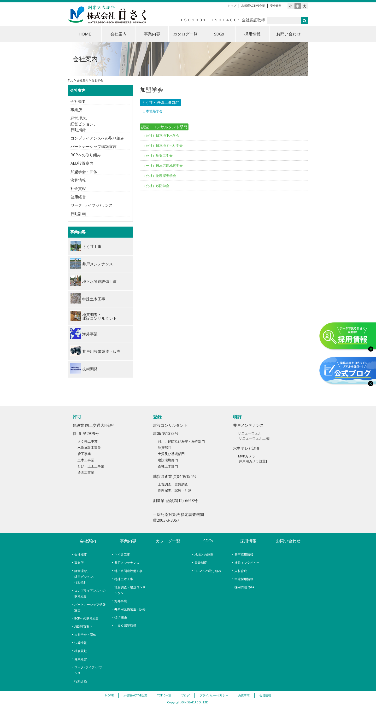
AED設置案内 (81, 163)
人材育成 (241, 571)
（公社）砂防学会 (155, 185)
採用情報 (252, 34)
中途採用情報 (244, 579)
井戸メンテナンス (126, 563)
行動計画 (78, 213)
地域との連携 (203, 554)
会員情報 (265, 695)
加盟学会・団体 (83, 171)
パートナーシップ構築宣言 (93, 146)
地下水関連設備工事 (128, 571)
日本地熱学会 (152, 111)
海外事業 (120, 601)
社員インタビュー (247, 563)
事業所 (76, 109)
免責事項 (244, 695)
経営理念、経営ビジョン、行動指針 (83, 124)
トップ (232, 6)
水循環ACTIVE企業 (253, 6)
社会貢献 (78, 188)
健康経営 (78, 196)
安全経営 (276, 6)
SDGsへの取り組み (207, 571)
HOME (85, 34)
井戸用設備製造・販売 (130, 609)
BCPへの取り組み (85, 155)
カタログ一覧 (185, 34)
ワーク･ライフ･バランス (91, 205)
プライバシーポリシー (214, 695)
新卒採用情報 (244, 554)
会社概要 (78, 101)
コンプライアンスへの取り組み (97, 138)
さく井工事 (122, 554)
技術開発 (120, 617)
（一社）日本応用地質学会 (162, 165)
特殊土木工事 (123, 579)
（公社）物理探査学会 (159, 175)
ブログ (185, 695)
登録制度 (200, 563)
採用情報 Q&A (244, 587)
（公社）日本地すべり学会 (162, 145)
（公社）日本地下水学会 (160, 135)
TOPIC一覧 (164, 695)
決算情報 (78, 180)
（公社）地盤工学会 (157, 155)
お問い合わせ (288, 34)
